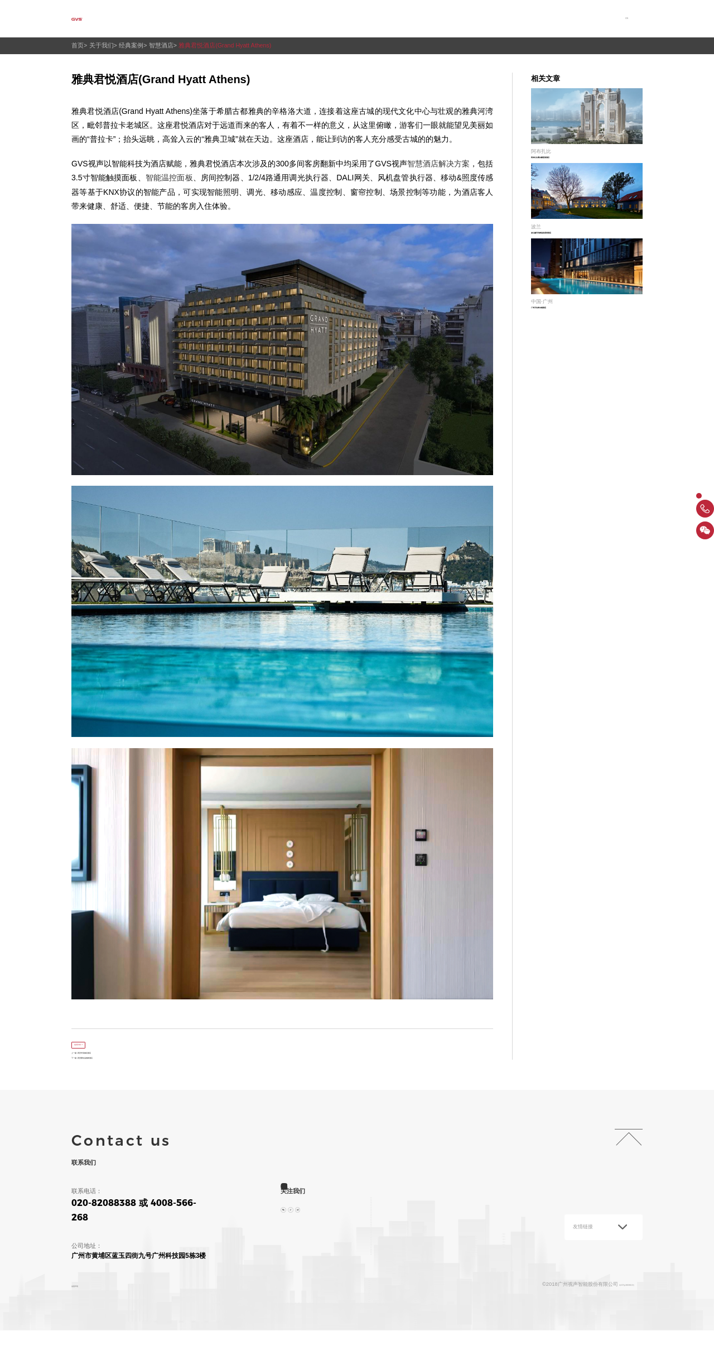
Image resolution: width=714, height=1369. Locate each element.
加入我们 (546, 18)
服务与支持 (426, 18)
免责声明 (83, 1314)
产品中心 (367, 18)
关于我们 (257, 18)
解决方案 (313, 18)
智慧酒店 (167, 45)
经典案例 (135, 45)
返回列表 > (94, 1045)
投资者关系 (488, 18)
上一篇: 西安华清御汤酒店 (106, 1070)
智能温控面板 (169, 177)
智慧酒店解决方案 (438, 163)
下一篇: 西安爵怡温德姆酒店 (109, 1085)
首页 (209, 18)
